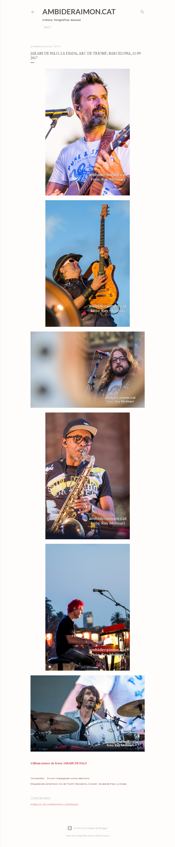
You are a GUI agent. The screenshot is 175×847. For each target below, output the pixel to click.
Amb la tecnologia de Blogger (87, 828)
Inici (47, 27)
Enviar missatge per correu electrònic (68, 778)
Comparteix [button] (37, 778)
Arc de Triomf (66, 783)
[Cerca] (142, 11)
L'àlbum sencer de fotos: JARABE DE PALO (59, 763)
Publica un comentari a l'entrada (54, 804)
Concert (92, 783)
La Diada (121, 783)
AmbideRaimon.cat (79, 11)
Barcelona (81, 783)
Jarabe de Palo (106, 783)
